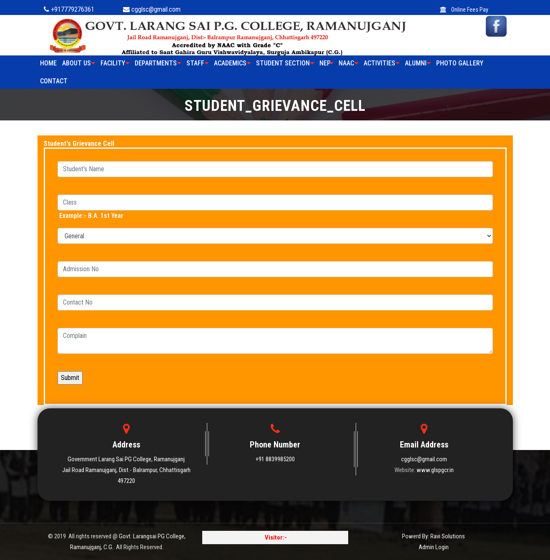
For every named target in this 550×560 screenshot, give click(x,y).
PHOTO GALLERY (459, 63)
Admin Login (434, 547)
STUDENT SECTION (285, 63)
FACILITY (114, 63)
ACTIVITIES (381, 63)
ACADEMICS (232, 63)
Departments (158, 63)
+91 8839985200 (275, 459)
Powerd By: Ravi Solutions (433, 536)
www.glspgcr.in (435, 470)
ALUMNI (418, 63)
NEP (326, 63)
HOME (48, 63)
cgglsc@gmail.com (424, 459)
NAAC (348, 63)
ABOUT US (78, 63)
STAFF (197, 63)
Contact (54, 81)
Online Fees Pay (464, 9)
